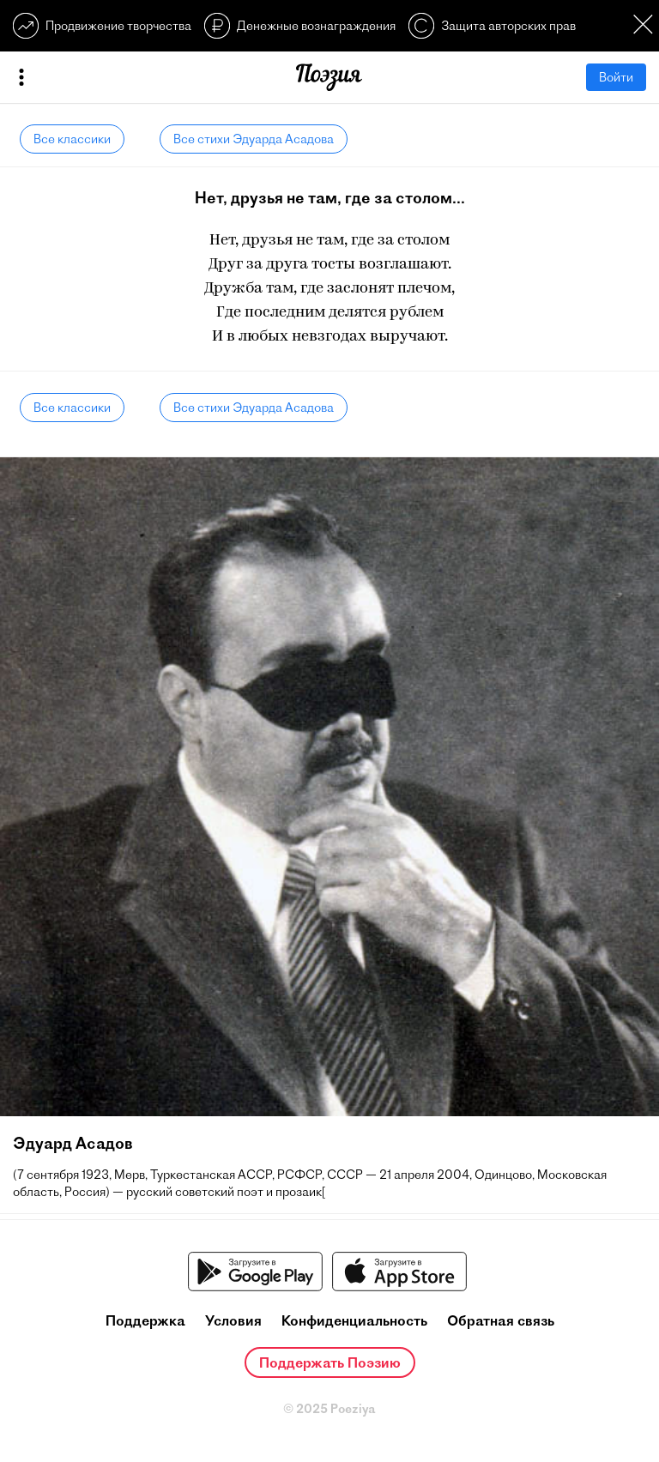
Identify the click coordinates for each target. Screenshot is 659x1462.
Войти (616, 77)
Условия (233, 1320)
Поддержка (145, 1320)
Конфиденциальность (354, 1320)
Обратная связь (500, 1320)
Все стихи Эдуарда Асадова (253, 139)
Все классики (72, 139)
